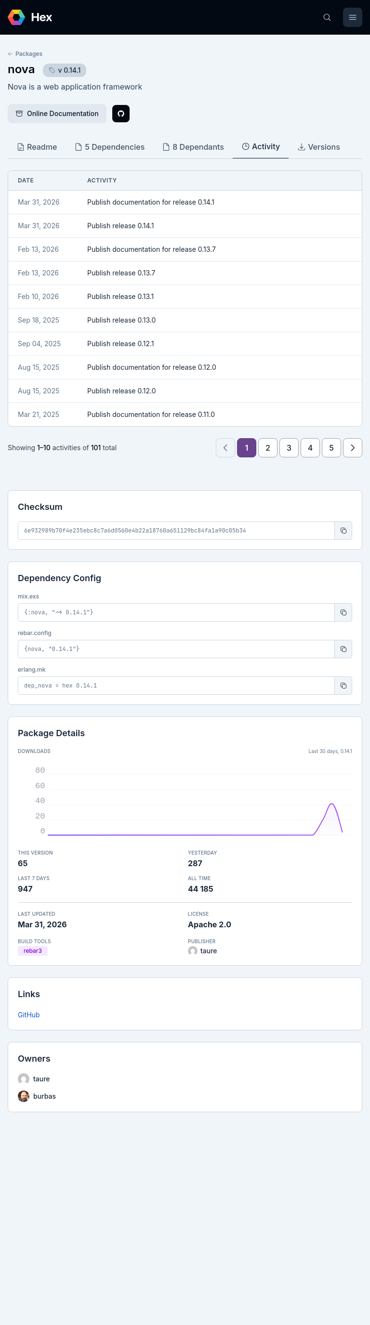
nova (21, 69)
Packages (25, 53)
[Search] (327, 17)
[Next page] (352, 447)
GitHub (29, 1015)
